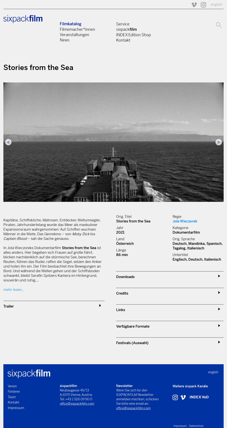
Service (122, 23)
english (216, 4)
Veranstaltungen (74, 34)
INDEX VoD (199, 397)
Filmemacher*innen (77, 29)
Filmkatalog (70, 23)
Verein (12, 386)
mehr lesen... (13, 289)
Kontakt (123, 40)
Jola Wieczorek (185, 221)
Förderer (14, 391)
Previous (8, 142)
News (65, 39)
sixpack (126, 29)
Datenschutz (196, 425)
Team (12, 397)
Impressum (16, 408)
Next (218, 142)
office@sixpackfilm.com (77, 404)
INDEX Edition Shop (133, 34)
